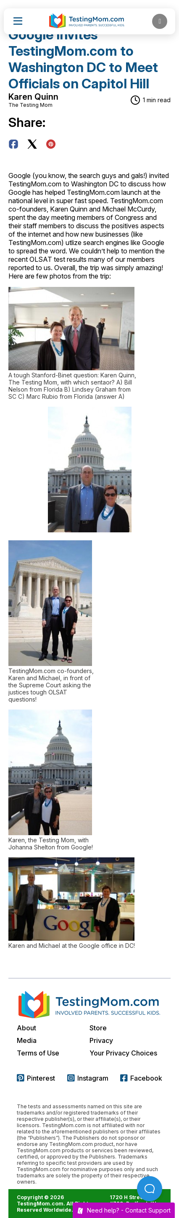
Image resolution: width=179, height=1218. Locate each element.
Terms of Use (38, 1053)
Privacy (101, 1040)
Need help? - (124, 1210)
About (26, 1028)
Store (98, 1028)
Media (27, 1040)
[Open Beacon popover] (149, 1188)
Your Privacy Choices (123, 1053)
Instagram (87, 1078)
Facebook (141, 1078)
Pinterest (36, 1078)
